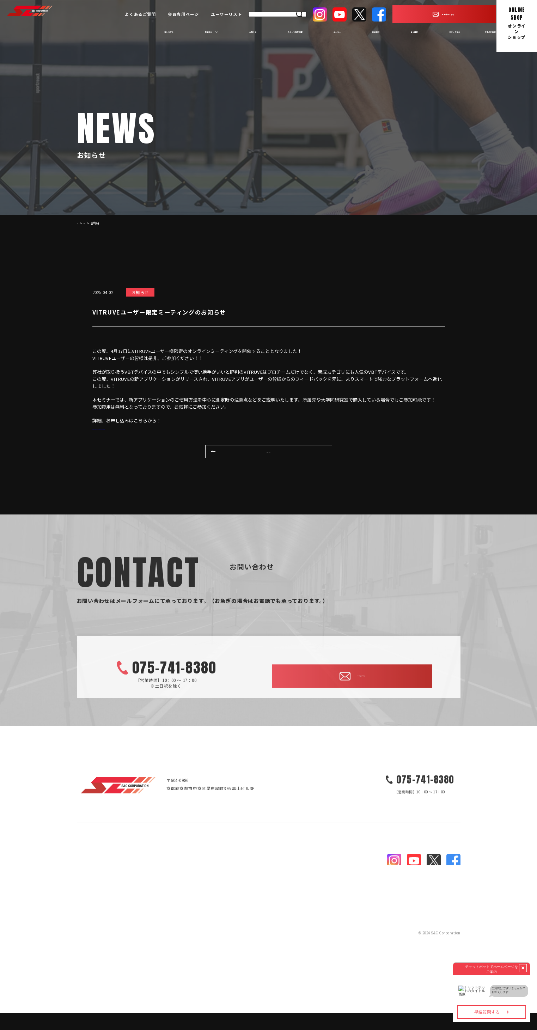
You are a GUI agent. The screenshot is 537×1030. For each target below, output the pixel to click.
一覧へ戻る (268, 466)
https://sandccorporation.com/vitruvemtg (137, 427)
